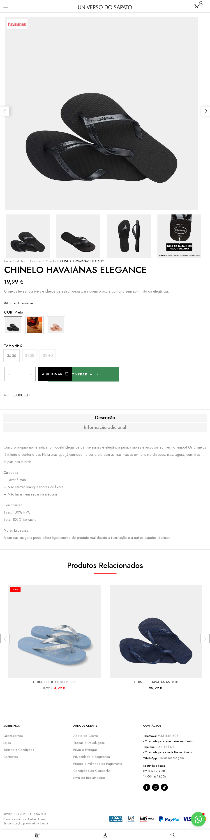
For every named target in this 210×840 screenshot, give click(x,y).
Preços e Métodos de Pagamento (97, 764)
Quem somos (13, 736)
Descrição (105, 418)
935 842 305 (168, 736)
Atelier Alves (36, 819)
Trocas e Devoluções (89, 743)
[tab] (105, 418)
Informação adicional (105, 428)
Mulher (20, 261)
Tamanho (13, 345)
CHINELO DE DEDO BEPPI (54, 682)
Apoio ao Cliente (85, 736)
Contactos (10, 757)
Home (8, 261)
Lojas (7, 743)
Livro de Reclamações (89, 778)
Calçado (35, 261)
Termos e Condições (18, 750)
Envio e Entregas (85, 750)
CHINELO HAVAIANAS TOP (156, 682)
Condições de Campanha (92, 771)
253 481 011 (165, 747)
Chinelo (50, 261)
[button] (200, 5)
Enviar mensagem (171, 758)
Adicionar (52, 374)
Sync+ (44, 823)
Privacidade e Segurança (91, 757)
